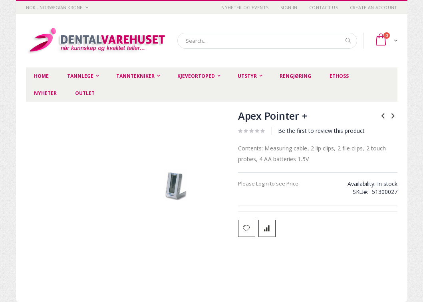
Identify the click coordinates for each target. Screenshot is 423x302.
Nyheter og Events (244, 7)
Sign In (288, 7)
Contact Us (323, 7)
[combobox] (267, 41)
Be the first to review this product (321, 130)
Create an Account (373, 7)
